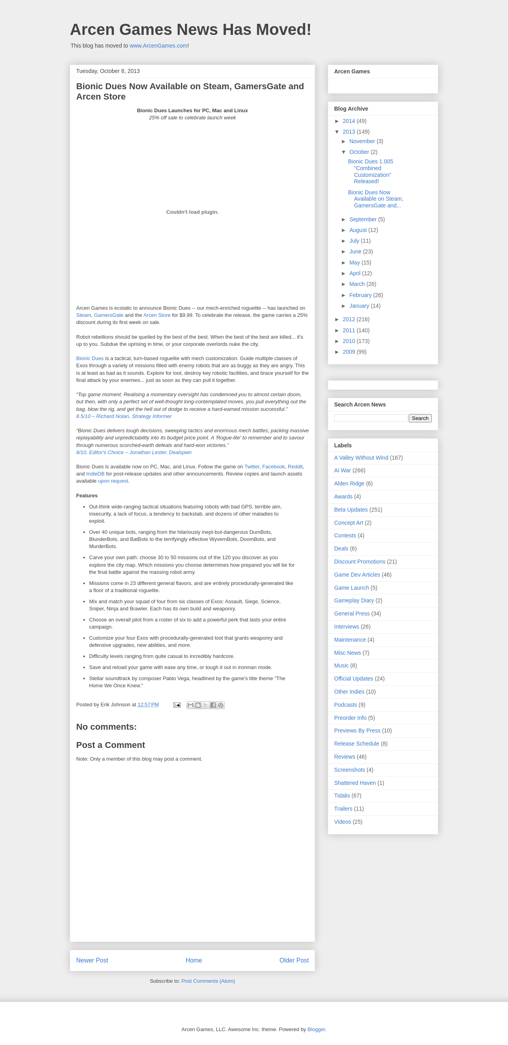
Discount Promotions (359, 561)
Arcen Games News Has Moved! (191, 29)
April (355, 273)
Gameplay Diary (354, 600)
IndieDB (95, 474)
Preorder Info (350, 718)
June (356, 251)
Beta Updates (351, 509)
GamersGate (108, 315)
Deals (341, 548)
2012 (350, 319)
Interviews (346, 626)
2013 (350, 131)
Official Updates (353, 678)
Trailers (343, 808)
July (355, 241)
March (357, 284)
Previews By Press (357, 730)
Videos (342, 822)
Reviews (344, 757)
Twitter (252, 467)
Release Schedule (356, 743)
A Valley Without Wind (361, 457)
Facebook (273, 467)
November (362, 141)
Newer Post (92, 960)
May (355, 262)
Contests (345, 535)
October (360, 152)
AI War (342, 470)
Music (341, 665)
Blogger (316, 1029)
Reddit (295, 467)
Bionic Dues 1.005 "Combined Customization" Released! (370, 171)
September (363, 219)
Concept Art (348, 523)
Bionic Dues (90, 358)
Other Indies (349, 691)
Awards (343, 496)
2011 (350, 330)
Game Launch (351, 588)
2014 (350, 121)
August (358, 230)
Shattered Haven (355, 783)
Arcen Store (157, 315)
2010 (350, 341)
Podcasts (345, 705)
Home (194, 960)
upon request (113, 481)
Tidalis (342, 795)
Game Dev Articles (357, 574)
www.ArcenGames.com (158, 45)
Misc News (347, 653)
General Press (351, 613)
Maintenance (350, 640)
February (361, 295)
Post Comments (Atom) (208, 981)
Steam (83, 315)
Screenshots (349, 770)
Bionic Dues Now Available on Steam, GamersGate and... (375, 199)
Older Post (294, 960)
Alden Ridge (349, 483)
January (360, 306)
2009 (350, 352)
